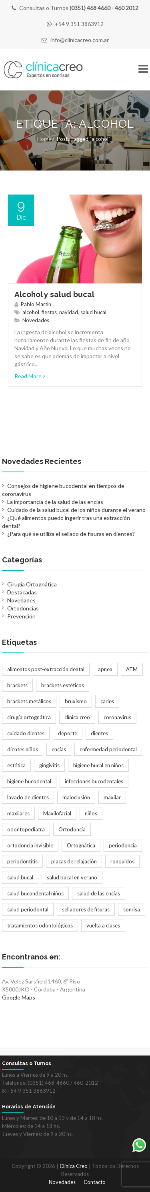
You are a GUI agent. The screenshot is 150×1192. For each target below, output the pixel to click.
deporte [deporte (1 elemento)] (67, 733)
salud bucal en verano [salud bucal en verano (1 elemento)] (72, 877)
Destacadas (22, 592)
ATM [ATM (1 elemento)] (132, 669)
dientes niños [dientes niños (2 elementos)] (22, 749)
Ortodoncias (23, 608)
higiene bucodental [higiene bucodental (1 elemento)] (29, 781)
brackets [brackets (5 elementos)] (17, 685)
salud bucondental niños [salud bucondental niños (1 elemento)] (35, 893)
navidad (68, 312)
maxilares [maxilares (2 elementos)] (18, 813)
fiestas (49, 312)
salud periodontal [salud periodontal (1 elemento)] (27, 909)
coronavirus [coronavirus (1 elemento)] (117, 717)
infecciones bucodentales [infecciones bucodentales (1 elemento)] (94, 781)
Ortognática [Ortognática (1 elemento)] (81, 845)
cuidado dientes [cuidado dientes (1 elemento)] (25, 733)
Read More (29, 376)
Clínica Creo (74, 1166)
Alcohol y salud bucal (54, 294)
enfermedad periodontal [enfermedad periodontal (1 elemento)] (108, 749)
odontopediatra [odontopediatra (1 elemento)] (26, 829)
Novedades (35, 320)
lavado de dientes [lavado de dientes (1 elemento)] (28, 797)
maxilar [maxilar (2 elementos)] (112, 797)
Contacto (95, 1182)
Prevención (21, 616)
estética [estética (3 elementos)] (16, 765)
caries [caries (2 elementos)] (107, 701)
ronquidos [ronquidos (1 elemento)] (122, 861)
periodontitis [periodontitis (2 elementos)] (22, 861)
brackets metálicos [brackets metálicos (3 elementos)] (29, 701)
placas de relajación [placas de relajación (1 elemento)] (74, 861)
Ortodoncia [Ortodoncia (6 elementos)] (72, 829)
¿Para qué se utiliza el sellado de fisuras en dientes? (71, 533)
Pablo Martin (36, 304)
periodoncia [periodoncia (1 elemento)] (123, 845)
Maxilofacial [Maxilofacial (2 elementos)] (57, 813)
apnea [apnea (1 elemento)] (105, 669)
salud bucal (93, 312)
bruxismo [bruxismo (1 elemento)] (76, 701)
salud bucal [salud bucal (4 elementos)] (20, 877)
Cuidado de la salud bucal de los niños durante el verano (76, 509)
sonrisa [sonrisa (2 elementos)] (131, 909)
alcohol (30, 312)
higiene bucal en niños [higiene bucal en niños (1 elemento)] (98, 765)
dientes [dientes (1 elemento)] (99, 733)
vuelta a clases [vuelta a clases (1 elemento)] (103, 925)
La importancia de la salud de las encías (55, 501)
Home (44, 139)
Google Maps (18, 997)
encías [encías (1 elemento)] (59, 749)
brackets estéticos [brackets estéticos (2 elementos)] (62, 685)
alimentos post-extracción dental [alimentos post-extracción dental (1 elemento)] (45, 669)
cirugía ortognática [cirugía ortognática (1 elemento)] (29, 717)
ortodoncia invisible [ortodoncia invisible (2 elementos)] (30, 845)
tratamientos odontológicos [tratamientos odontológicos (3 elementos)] (40, 925)
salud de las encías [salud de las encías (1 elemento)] (98, 893)
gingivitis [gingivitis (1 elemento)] (49, 765)
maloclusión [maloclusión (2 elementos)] (76, 797)
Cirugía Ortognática (32, 584)
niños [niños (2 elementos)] (91, 813)
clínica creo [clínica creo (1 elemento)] (77, 717)
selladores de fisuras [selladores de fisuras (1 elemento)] (86, 909)
